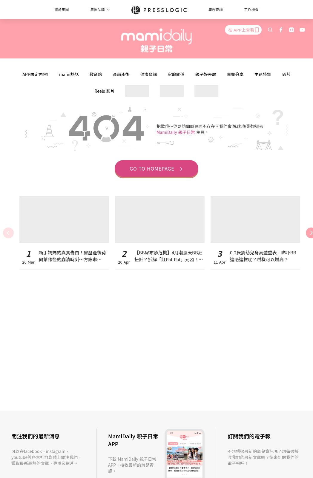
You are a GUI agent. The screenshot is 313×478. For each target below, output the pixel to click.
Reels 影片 (105, 91)
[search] (270, 30)
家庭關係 (176, 74)
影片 (286, 74)
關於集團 (61, 9)
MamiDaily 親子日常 (176, 132)
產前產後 (121, 74)
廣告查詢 (215, 9)
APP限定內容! (35, 74)
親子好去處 (205, 74)
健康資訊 (148, 74)
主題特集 (262, 74)
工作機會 (251, 9)
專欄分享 (235, 74)
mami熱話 (69, 74)
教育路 (96, 74)
